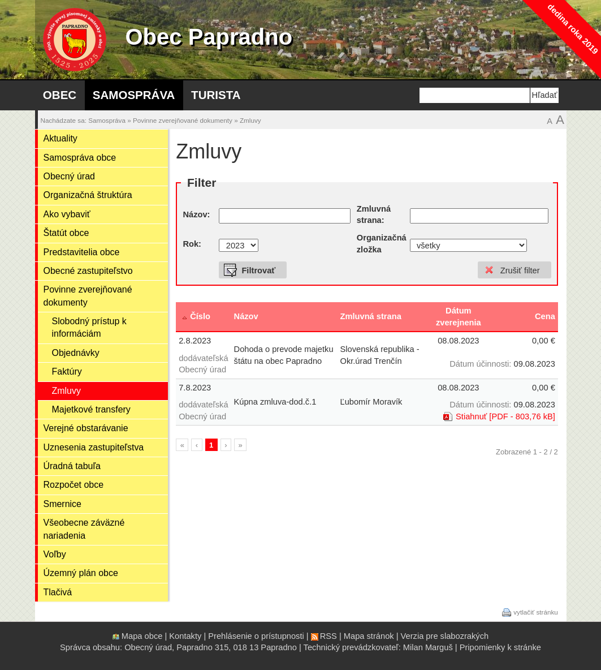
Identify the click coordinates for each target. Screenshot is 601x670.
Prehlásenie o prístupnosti (256, 636)
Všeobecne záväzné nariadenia (84, 529)
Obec (59, 94)
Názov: (196, 214)
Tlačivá (58, 592)
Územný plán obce (81, 573)
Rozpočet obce (74, 484)
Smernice (62, 504)
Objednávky (76, 353)
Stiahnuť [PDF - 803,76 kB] (505, 416)
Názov (246, 316)
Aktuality (60, 138)
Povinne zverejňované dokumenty (182, 120)
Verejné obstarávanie (86, 428)
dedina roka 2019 (572, 28)
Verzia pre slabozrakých (445, 636)
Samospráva (134, 94)
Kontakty (185, 636)
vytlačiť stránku (535, 611)
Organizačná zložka (382, 243)
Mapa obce (142, 636)
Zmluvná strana (370, 316)
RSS (328, 636)
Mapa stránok (369, 636)
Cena (545, 316)
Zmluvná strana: (374, 214)
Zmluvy (250, 120)
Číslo (200, 316)
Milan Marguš (428, 647)
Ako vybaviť (67, 214)
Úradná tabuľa (72, 466)
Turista (215, 94)
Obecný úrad (69, 176)
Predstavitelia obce (82, 252)
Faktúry (67, 371)
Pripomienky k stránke (500, 647)
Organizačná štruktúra (88, 195)
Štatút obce (66, 233)
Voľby (55, 554)
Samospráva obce (80, 157)
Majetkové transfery (91, 409)
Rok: (192, 243)
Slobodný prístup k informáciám (89, 327)
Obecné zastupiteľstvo (88, 271)
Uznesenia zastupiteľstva (94, 447)
